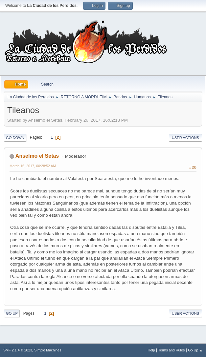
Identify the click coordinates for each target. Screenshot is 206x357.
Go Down (15, 138)
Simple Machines (47, 350)
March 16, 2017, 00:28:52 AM (33, 166)
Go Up (12, 313)
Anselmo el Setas (37, 156)
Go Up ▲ (195, 350)
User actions (185, 138)
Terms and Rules (171, 350)
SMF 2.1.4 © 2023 (17, 350)
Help (151, 350)
